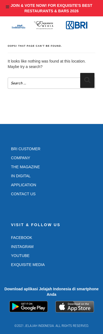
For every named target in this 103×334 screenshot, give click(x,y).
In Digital (20, 176)
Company (20, 158)
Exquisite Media (28, 264)
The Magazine (25, 167)
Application (23, 185)
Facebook (21, 237)
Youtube (20, 255)
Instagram (22, 246)
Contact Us (23, 194)
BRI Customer (25, 149)
